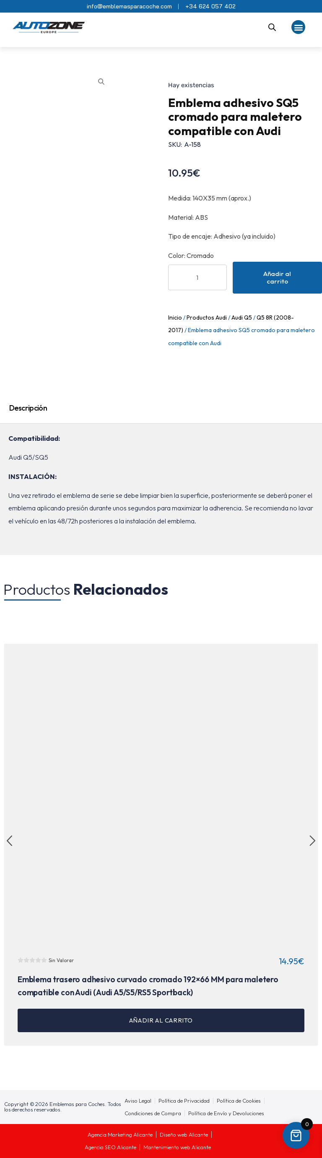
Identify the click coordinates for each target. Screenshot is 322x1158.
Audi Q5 (241, 317)
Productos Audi (207, 317)
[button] (298, 27)
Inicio (175, 317)
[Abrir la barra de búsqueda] (272, 27)
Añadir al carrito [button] (161, 1020)
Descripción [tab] (28, 408)
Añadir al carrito (277, 277)
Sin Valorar (61, 960)
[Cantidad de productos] (197, 277)
